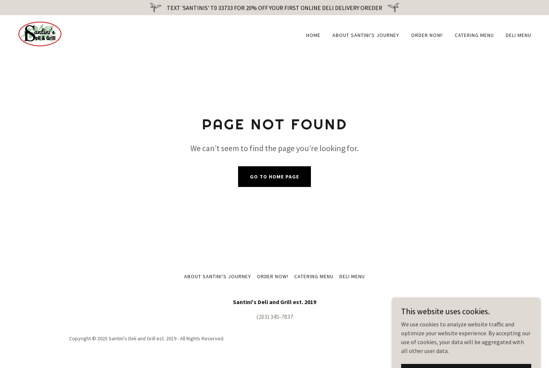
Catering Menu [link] (474, 35)
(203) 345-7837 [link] (274, 316)
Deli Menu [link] (518, 35)
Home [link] (313, 35)
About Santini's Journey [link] (365, 35)
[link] (40, 33)
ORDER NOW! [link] (427, 35)
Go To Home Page (274, 176)
